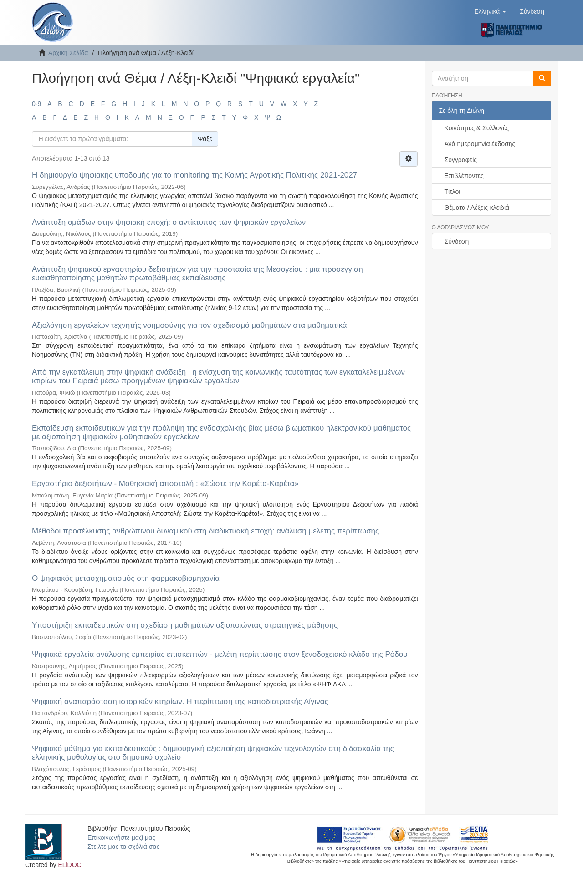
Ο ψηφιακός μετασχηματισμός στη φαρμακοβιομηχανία (126, 578)
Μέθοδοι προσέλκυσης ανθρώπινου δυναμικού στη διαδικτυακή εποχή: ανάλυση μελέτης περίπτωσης (205, 531)
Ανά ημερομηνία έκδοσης (480, 143)
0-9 (36, 103)
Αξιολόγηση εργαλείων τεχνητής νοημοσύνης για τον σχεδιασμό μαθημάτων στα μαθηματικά (189, 325)
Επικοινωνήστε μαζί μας (121, 837)
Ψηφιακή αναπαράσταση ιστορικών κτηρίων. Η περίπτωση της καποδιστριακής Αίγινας (180, 701)
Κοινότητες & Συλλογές (477, 128)
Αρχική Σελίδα (68, 52)
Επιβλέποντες (464, 175)
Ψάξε (205, 138)
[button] (490, 11)
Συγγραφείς (461, 159)
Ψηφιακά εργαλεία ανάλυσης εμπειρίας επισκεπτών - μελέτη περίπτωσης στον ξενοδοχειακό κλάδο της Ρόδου (219, 654)
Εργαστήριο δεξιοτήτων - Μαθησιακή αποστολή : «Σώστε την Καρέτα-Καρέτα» (165, 483)
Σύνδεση (457, 241)
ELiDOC (69, 864)
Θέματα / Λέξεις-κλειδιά (477, 207)
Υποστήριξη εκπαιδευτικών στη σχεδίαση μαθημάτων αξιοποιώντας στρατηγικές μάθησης (185, 625)
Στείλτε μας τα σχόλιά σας (123, 846)
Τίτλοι (452, 191)
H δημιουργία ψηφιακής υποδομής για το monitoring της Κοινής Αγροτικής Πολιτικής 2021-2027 (194, 175)
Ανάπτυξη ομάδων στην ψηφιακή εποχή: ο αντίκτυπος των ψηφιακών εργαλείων (169, 222)
